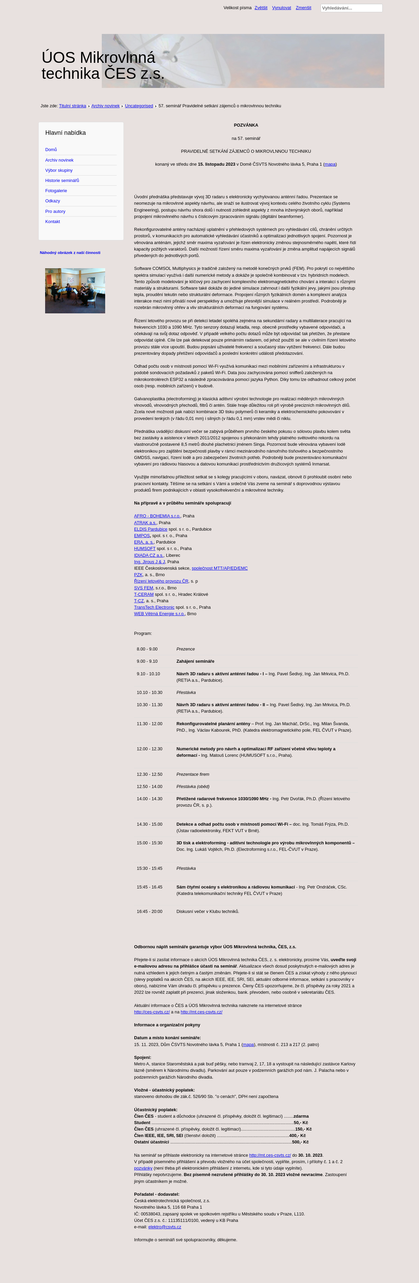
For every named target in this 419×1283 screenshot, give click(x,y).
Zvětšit (261, 7)
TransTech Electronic (154, 607)
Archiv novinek (105, 105)
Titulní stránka (72, 105)
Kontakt (52, 221)
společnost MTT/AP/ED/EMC (220, 568)
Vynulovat (281, 7)
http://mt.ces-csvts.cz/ (202, 1011)
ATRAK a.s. (145, 522)
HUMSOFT (144, 548)
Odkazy (52, 200)
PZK (138, 574)
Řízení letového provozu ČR (161, 581)
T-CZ (139, 600)
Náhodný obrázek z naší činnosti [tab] (70, 253)
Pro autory (55, 211)
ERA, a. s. (144, 542)
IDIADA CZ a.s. (149, 555)
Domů (51, 149)
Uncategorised (139, 105)
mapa (330, 164)
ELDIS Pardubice (150, 529)
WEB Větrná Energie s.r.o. (159, 613)
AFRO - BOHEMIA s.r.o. (157, 515)
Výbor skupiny (59, 170)
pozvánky (143, 1168)
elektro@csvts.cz (164, 1226)
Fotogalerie (56, 190)
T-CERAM (144, 594)
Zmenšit (303, 7)
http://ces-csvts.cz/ (152, 1011)
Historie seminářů (62, 180)
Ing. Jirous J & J (149, 561)
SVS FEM (143, 587)
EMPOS (142, 535)
